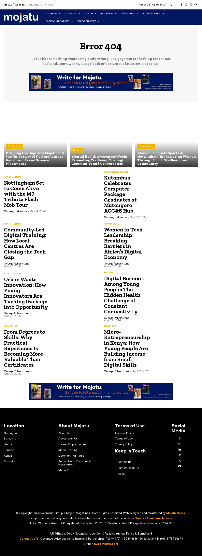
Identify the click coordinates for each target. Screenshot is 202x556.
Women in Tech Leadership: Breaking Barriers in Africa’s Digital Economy (123, 243)
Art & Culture (13, 176)
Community (14, 146)
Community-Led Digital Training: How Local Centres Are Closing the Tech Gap (25, 243)
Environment (12, 273)
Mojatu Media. (176, 513)
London (78, 150)
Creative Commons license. (154, 518)
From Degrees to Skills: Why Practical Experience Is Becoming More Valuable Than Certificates (24, 348)
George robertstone (16, 263)
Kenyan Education (116, 171)
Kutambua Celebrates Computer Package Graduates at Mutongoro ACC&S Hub (120, 194)
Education (11, 325)
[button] (170, 4)
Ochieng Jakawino (15, 211)
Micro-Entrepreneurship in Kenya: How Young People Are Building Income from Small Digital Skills (127, 348)
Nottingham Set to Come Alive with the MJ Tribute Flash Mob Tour (24, 193)
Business (110, 325)
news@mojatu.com (105, 544)
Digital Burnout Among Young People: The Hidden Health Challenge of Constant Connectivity (123, 295)
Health (108, 272)
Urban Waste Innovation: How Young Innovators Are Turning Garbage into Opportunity (26, 293)
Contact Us (28, 538)
